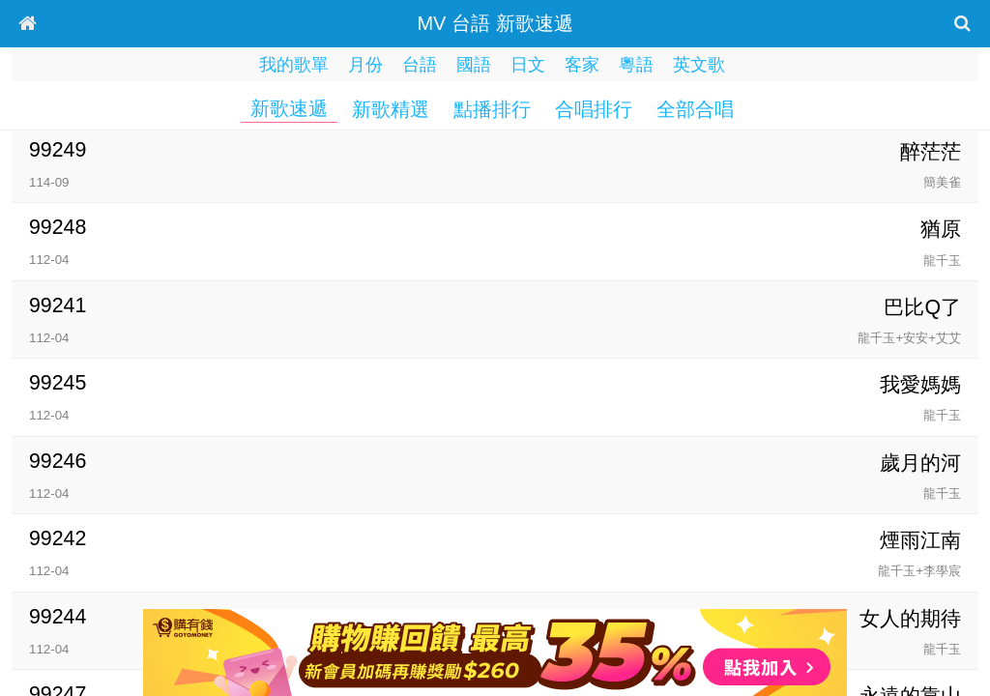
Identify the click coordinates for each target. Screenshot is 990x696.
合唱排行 (593, 109)
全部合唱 (695, 109)
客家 (582, 64)
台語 (419, 64)
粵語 (636, 64)
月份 (365, 64)
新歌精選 (390, 109)
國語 (473, 64)
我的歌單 (294, 64)
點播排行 (492, 109)
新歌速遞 (289, 108)
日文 (527, 64)
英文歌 (699, 64)
